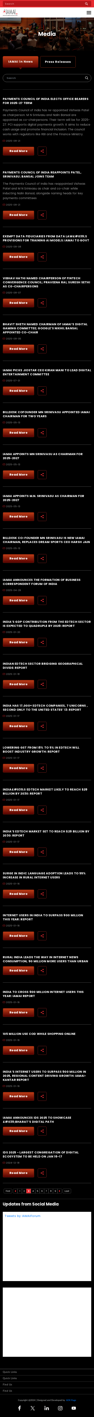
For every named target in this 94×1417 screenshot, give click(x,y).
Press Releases (58, 62)
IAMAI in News (20, 61)
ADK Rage (71, 1400)
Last (67, 1191)
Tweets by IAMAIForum (22, 1216)
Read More (18, 151)
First (8, 1191)
